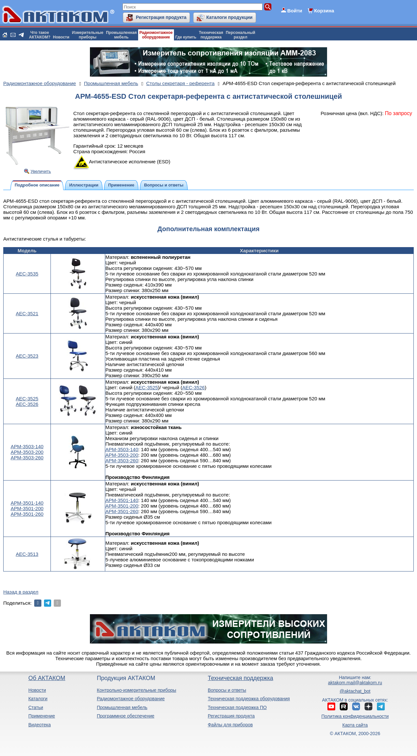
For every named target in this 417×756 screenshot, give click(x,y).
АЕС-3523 (27, 356)
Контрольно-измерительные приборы (136, 690)
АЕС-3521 (27, 313)
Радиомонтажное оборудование (131, 698)
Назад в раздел (20, 592)
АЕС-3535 (27, 273)
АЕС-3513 (27, 554)
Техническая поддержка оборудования (249, 698)
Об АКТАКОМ (46, 678)
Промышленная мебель (122, 707)
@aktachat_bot (355, 691)
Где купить (185, 37)
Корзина (324, 10)
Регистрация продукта (161, 17)
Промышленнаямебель (121, 34)
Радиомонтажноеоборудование (156, 34)
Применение (41, 716)
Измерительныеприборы (87, 34)
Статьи (35, 707)
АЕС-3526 (27, 404)
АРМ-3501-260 (27, 514)
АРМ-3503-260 (27, 457)
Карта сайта (355, 725)
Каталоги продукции (229, 17)
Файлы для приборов (230, 724)
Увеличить (41, 171)
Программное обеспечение (125, 716)
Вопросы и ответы (227, 690)
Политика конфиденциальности (355, 716)
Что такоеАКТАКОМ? (39, 34)
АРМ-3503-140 (27, 446)
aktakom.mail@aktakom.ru (355, 682)
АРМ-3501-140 (27, 503)
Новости (61, 37)
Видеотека (39, 724)
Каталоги (38, 698)
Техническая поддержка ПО (237, 707)
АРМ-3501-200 (27, 508)
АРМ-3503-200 (27, 452)
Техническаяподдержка (211, 34)
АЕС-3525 (27, 398)
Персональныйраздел (240, 34)
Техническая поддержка (240, 678)
